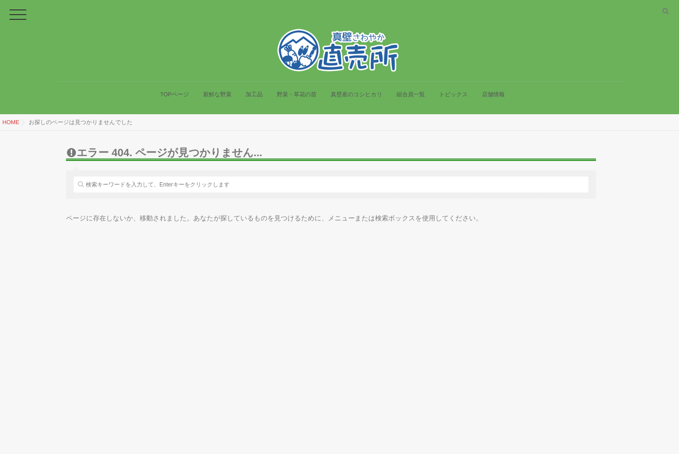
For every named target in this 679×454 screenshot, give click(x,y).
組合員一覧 (411, 99)
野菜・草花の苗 (296, 99)
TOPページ (174, 99)
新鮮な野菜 (217, 99)
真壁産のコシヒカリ (356, 99)
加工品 (254, 99)
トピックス (453, 99)
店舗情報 (493, 99)
